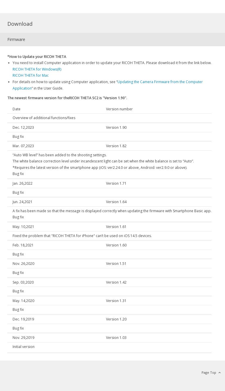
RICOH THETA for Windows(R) (37, 69)
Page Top (209, 372)
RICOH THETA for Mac (31, 75)
